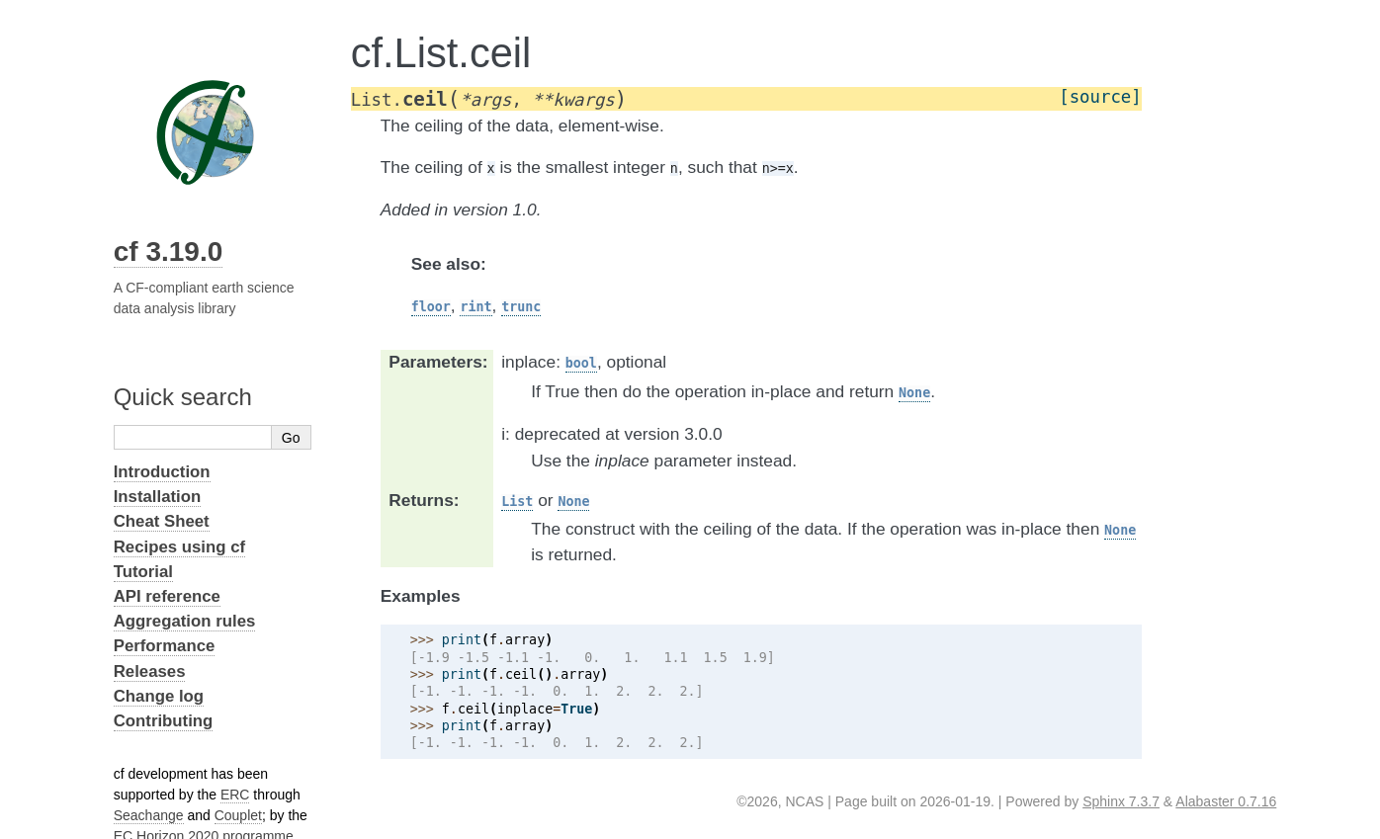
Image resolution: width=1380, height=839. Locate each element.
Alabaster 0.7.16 (1225, 801)
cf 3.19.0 (168, 251)
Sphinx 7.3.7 (1121, 801)
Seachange (149, 815)
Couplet (238, 815)
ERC (235, 794)
